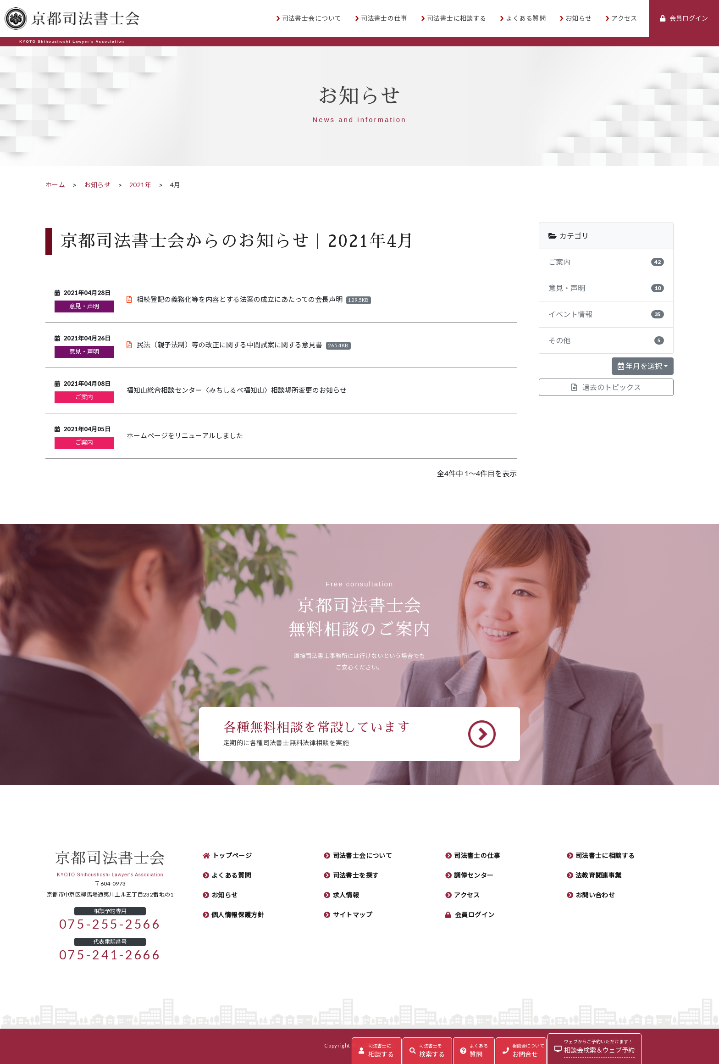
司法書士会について (312, 18)
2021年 (140, 185)
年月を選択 (640, 366)
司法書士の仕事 (384, 18)
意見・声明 (84, 306)
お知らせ (578, 18)
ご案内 (84, 397)
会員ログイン (475, 915)
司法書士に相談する (457, 18)
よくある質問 (526, 18)
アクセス (624, 18)
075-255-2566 (110, 924)
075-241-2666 (110, 955)
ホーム (55, 185)
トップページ (232, 855)
